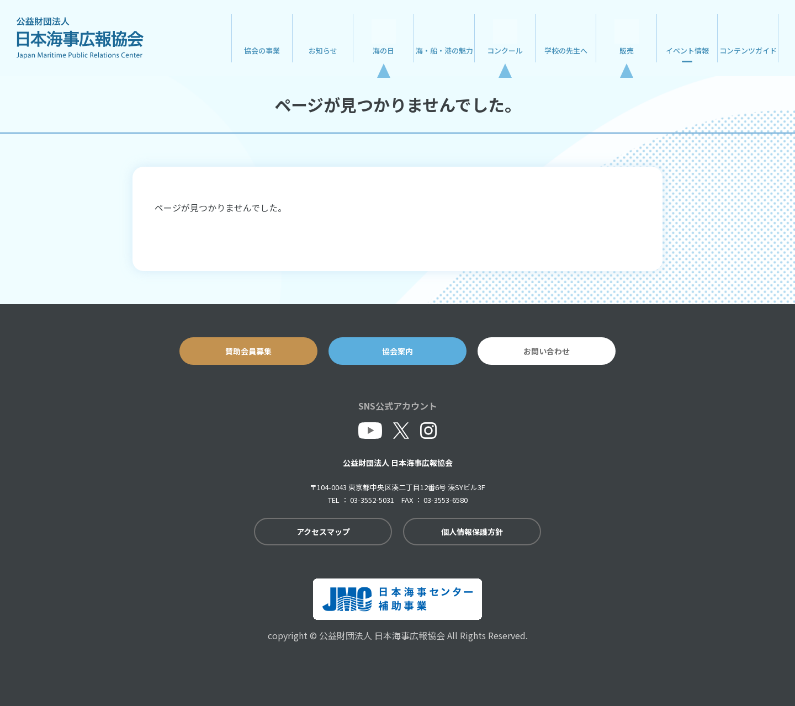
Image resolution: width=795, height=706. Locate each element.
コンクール (505, 50)
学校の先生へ (565, 50)
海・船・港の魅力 (444, 50)
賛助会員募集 (248, 351)
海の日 (383, 50)
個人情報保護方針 (472, 531)
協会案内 (397, 351)
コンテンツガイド (748, 50)
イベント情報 (687, 50)
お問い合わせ (546, 351)
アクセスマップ (323, 531)
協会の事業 (262, 50)
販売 (626, 50)
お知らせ (323, 50)
